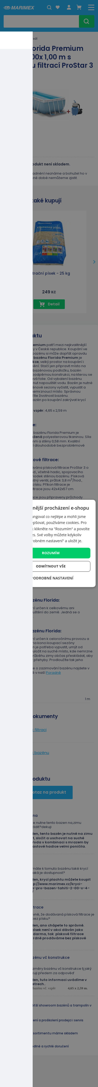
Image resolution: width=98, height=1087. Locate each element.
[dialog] (48, 543)
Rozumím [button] (51, 553)
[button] (49, 578)
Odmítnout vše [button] (51, 566)
